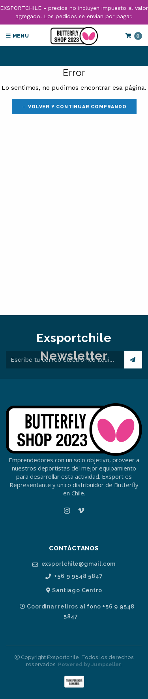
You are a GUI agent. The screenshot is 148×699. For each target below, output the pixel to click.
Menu (17, 36)
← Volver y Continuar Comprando (74, 107)
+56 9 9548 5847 (74, 576)
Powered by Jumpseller (89, 664)
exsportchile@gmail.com (74, 564)
